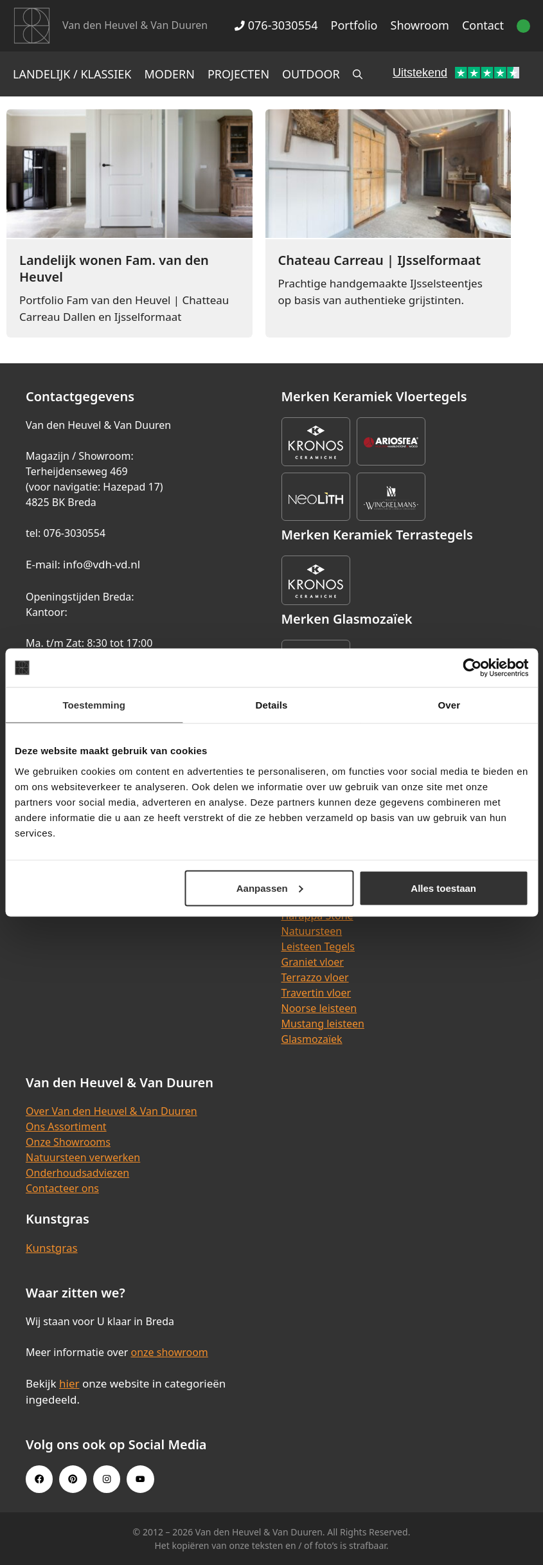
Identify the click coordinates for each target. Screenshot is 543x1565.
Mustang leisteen (322, 1024)
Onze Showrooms (68, 1142)
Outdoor (311, 74)
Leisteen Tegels (318, 946)
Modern (170, 74)
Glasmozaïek (312, 1039)
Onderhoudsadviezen (77, 1173)
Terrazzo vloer (315, 977)
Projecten (238, 74)
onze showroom (169, 1352)
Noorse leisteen (319, 1008)
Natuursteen (312, 931)
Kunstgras (52, 1247)
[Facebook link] (39, 1478)
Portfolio (354, 25)
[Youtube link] (140, 1478)
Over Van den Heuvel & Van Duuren (111, 1111)
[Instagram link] (106, 1478)
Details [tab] (272, 705)
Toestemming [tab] (93, 705)
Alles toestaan (443, 887)
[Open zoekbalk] (357, 74)
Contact (483, 25)
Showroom (420, 25)
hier (69, 1383)
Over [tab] (449, 705)
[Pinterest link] (72, 1478)
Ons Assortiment (66, 1126)
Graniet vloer (312, 962)
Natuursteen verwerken (83, 1157)
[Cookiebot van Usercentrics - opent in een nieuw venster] (472, 668)
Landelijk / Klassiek (72, 74)
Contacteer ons (62, 1188)
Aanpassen (269, 887)
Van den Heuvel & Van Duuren (135, 25)
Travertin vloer (316, 993)
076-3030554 (276, 25)
